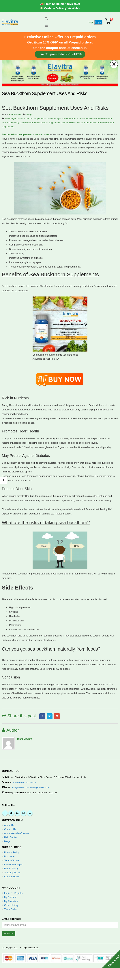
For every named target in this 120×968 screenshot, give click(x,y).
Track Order (10, 909)
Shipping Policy (12, 872)
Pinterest (17, 813)
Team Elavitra (14, 114)
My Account (10, 897)
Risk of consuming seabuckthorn (17, 122)
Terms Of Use (11, 860)
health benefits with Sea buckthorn (95, 118)
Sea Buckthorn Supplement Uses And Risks (54, 122)
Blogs (29, 114)
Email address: (11, 918)
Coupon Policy (12, 876)
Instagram (23, 813)
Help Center (10, 837)
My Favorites (11, 901)
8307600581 (32, 782)
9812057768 (19, 782)
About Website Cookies (16, 833)
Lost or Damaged (13, 864)
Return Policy (11, 868)
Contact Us (10, 829)
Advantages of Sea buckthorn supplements (25, 118)
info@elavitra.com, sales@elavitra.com (30, 787)
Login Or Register (13, 893)
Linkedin (30, 813)
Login (98, 22)
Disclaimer (9, 856)
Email (57, 716)
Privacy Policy (11, 852)
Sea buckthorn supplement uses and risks (26, 134)
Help (90, 22)
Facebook (42, 716)
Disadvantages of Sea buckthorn (62, 118)
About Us (9, 825)
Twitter (49, 716)
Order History (11, 905)
